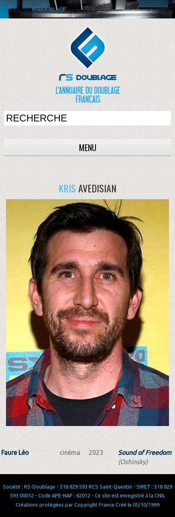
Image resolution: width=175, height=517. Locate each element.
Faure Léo (15, 452)
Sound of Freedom (144, 452)
